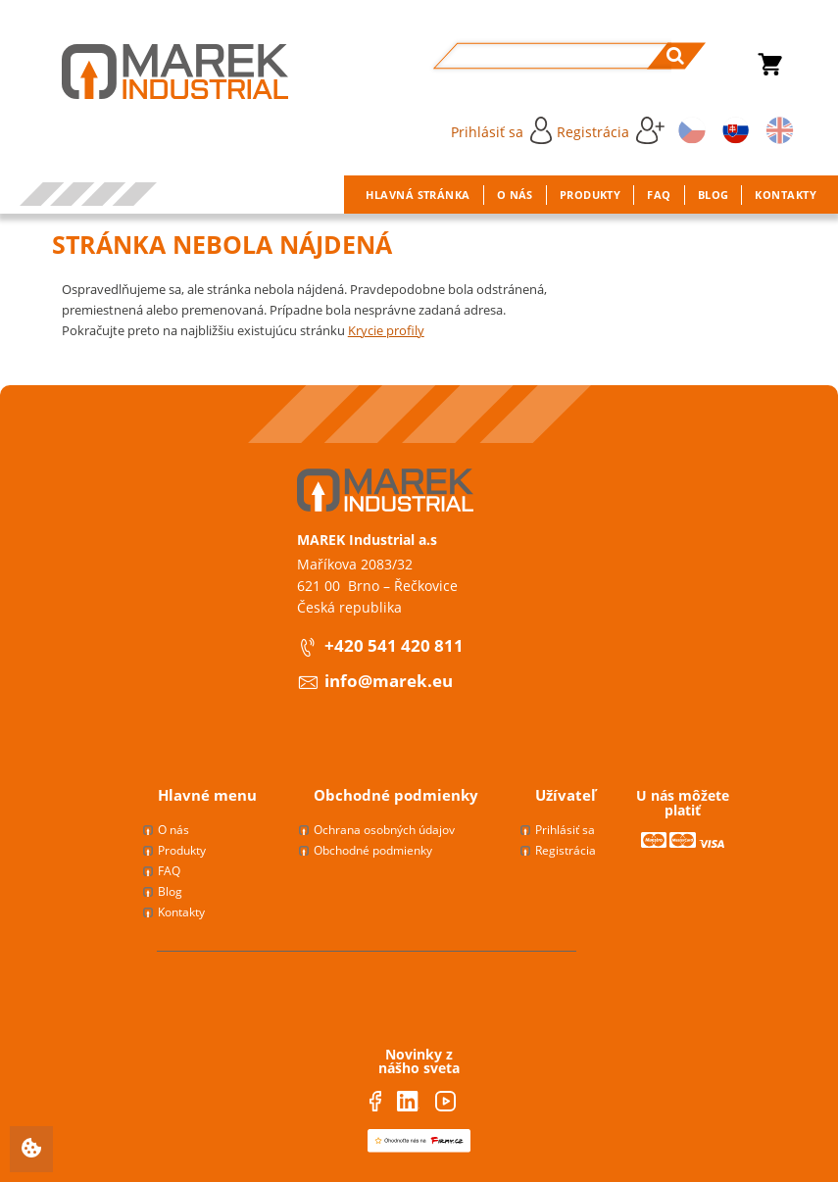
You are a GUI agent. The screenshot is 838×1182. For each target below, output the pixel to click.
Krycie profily (386, 330)
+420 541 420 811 (394, 645)
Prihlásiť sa (501, 130)
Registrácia (611, 130)
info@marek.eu (388, 680)
